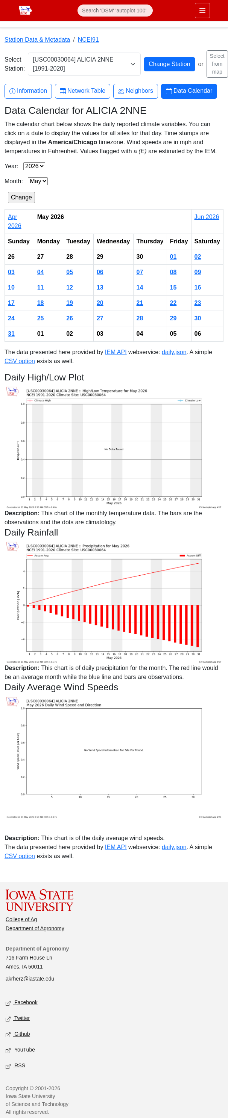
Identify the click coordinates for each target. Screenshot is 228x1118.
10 (11, 287)
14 (140, 287)
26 (69, 318)
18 (40, 303)
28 (140, 318)
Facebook (22, 1003)
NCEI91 (88, 39)
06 (100, 272)
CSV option (20, 361)
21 (140, 303)
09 (198, 272)
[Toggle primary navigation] (202, 10)
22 (173, 303)
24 (11, 318)
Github (18, 1034)
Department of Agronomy (35, 928)
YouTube (20, 1050)
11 (40, 287)
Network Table (82, 91)
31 (11, 333)
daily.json (174, 352)
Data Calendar (189, 91)
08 (173, 272)
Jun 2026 (207, 217)
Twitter (18, 1018)
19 (69, 303)
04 (40, 272)
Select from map (217, 64)
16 (198, 287)
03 (11, 272)
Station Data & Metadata (37, 39)
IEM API (116, 352)
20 (100, 303)
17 (11, 303)
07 (140, 272)
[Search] (115, 11)
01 (173, 256)
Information (28, 91)
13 (100, 287)
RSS (15, 1066)
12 (69, 287)
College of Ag (21, 919)
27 (100, 318)
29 (173, 318)
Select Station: (15, 64)
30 (198, 318)
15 (173, 287)
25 (40, 318)
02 (198, 256)
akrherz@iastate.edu (30, 979)
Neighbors (135, 91)
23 (198, 303)
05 (69, 272)
